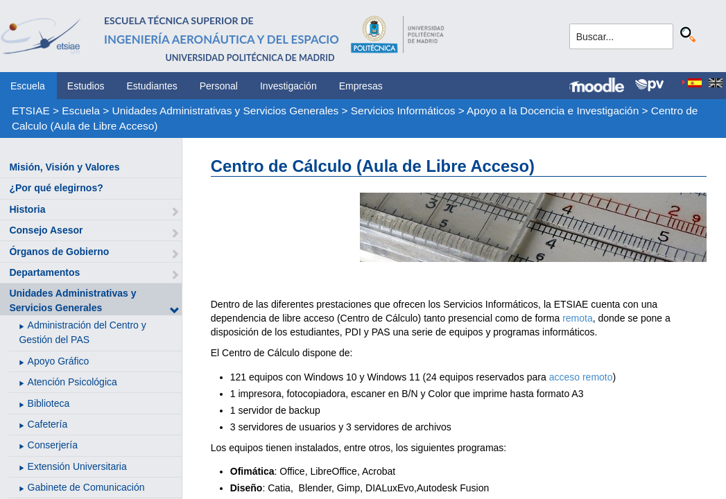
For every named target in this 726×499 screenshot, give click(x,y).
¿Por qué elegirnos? (56, 187)
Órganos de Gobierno (59, 251)
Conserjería (53, 444)
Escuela (27, 85)
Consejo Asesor (46, 230)
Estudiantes (152, 85)
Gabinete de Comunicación (86, 487)
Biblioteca (49, 403)
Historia (27, 209)
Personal (219, 85)
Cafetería (48, 424)
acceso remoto (581, 377)
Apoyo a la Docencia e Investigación (553, 110)
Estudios (86, 85)
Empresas (361, 85)
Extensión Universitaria (77, 466)
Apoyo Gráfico (58, 361)
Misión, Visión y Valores (64, 167)
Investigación (288, 85)
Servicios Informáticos (403, 110)
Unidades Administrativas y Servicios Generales (225, 110)
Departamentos (44, 272)
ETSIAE (31, 110)
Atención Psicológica (72, 381)
